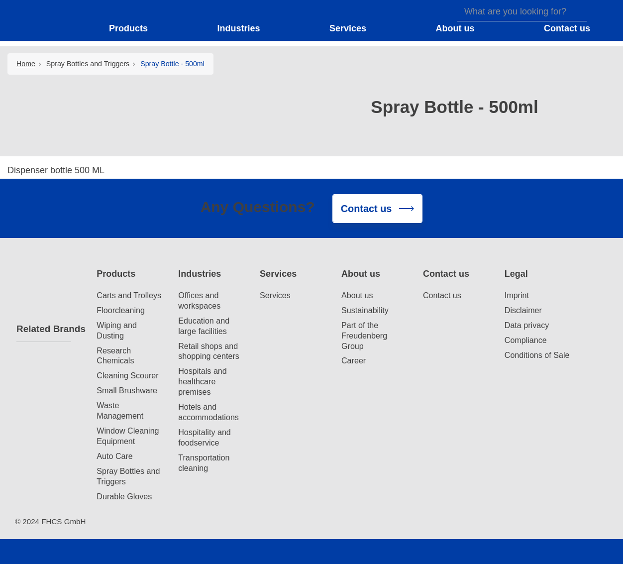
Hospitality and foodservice (204, 437)
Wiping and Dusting (117, 330)
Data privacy (527, 325)
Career (353, 360)
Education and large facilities (203, 326)
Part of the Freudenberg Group (364, 335)
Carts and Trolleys (129, 295)
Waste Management (120, 410)
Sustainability (365, 310)
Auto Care (114, 455)
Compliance (526, 340)
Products (116, 274)
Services (278, 274)
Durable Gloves (124, 496)
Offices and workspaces (199, 300)
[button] (134, 28)
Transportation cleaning (203, 462)
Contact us (446, 274)
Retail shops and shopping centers (208, 351)
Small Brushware (127, 390)
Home (25, 64)
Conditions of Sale (537, 354)
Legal (516, 274)
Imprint (517, 295)
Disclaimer (523, 310)
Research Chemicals (115, 355)
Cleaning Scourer (127, 375)
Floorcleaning (121, 310)
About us (360, 274)
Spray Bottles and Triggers (87, 64)
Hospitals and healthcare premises (202, 381)
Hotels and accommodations (208, 412)
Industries (199, 274)
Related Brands (43, 329)
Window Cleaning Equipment (128, 436)
